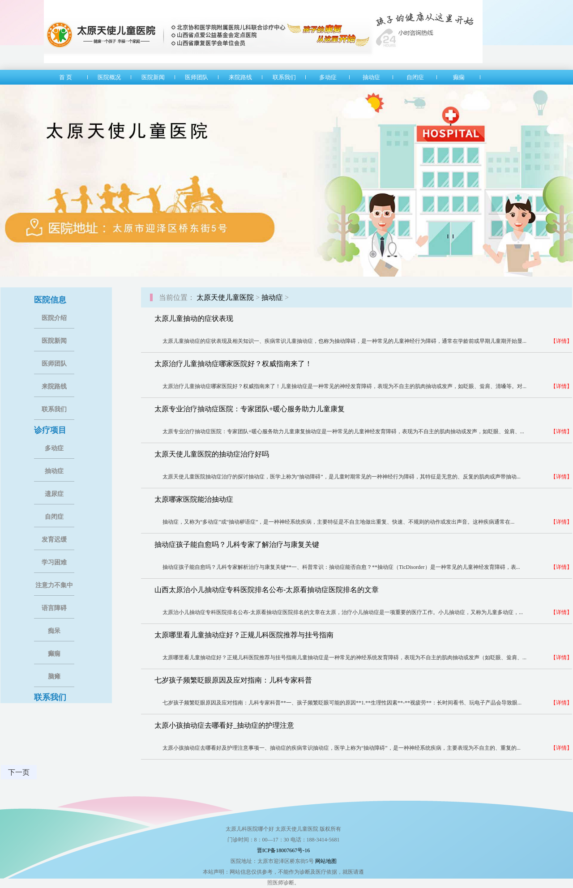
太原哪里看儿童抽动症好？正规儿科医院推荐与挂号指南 (244, 635)
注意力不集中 (54, 585)
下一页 (19, 772)
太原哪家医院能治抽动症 (193, 499)
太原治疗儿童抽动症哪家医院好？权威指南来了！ (233, 363)
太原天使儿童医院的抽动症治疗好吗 (211, 454)
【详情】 (561, 341)
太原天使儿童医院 (225, 297)
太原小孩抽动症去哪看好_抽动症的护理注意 (224, 725)
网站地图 (326, 861)
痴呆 (54, 631)
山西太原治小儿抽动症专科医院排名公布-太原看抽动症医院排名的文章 (266, 589)
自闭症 (54, 516)
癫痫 (54, 653)
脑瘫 (54, 676)
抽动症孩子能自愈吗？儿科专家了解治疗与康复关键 (236, 544)
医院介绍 (54, 318)
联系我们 (54, 409)
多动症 (54, 448)
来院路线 (54, 386)
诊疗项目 (50, 430)
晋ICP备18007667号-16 (283, 850)
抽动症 (54, 471)
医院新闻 (54, 340)
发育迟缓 (54, 539)
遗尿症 (54, 494)
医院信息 (50, 299)
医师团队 (54, 363)
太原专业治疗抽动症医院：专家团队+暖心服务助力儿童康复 (249, 409)
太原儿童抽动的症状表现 (193, 318)
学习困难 (54, 562)
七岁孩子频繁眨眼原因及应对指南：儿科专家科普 (233, 680)
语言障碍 (54, 608)
